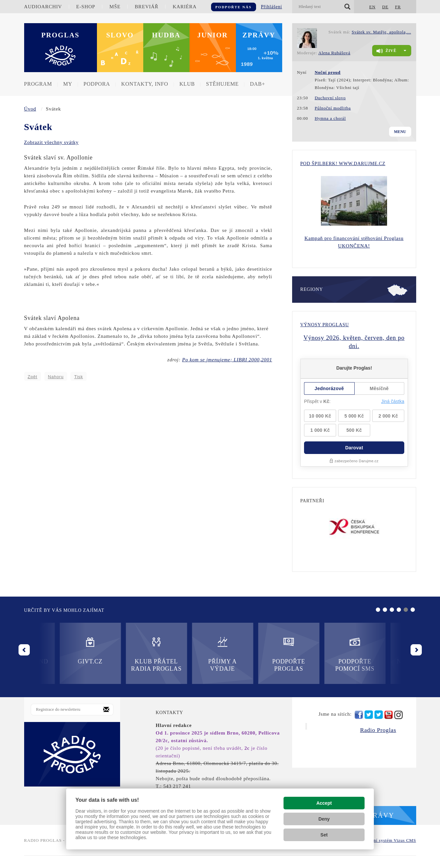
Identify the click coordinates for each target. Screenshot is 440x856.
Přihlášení (271, 6)
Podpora (96, 84)
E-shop (85, 6)
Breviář (146, 6)
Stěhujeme (222, 84)
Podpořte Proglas (186, 654)
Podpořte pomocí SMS (253, 654)
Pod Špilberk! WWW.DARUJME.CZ (342, 163)
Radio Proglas (378, 730)
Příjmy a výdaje (121, 654)
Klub (187, 84)
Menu (400, 131)
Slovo (120, 35)
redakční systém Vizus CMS (388, 840)
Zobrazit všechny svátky (51, 142)
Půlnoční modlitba (333, 108)
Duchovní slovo (330, 97)
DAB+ (257, 84)
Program (38, 84)
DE (385, 6)
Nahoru (56, 376)
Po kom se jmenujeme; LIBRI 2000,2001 (227, 359)
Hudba (166, 35)
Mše (115, 6)
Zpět (32, 376)
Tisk (78, 376)
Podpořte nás (233, 7)
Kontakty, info (144, 84)
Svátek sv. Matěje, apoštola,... (381, 31)
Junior (212, 35)
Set (324, 834)
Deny (324, 819)
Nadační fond (319, 650)
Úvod (30, 109)
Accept (324, 803)
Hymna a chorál (330, 118)
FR (398, 6)
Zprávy (259, 35)
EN (372, 6)
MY (67, 84)
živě (386, 51)
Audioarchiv (43, 6)
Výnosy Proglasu (324, 324)
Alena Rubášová (334, 52)
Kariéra (185, 6)
